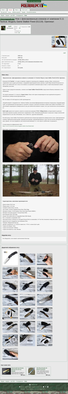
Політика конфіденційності (40, 389)
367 (19, 32)
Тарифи (23, 12)
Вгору (45, 387)
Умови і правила (29, 389)
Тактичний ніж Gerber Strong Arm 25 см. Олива (18, 369)
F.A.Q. (9, 12)
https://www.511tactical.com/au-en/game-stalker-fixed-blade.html (18, 126)
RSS (47, 387)
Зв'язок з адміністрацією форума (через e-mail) (31, 386)
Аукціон (10, 9)
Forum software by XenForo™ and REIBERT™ (34, 392)
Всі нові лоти (4, 12)
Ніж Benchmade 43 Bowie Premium (42, 368)
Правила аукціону (16, 12)
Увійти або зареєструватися (34, 1)
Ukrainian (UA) (34, 384)
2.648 (29, 26)
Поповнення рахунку (31, 12)
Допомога (23, 389)
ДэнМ (9, 26)
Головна (43, 387)
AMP (64, 53)
